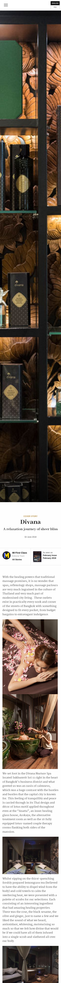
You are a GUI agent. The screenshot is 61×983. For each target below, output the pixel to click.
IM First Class (30, 5)
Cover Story (30, 516)
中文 (55, 7)
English (55, 3)
